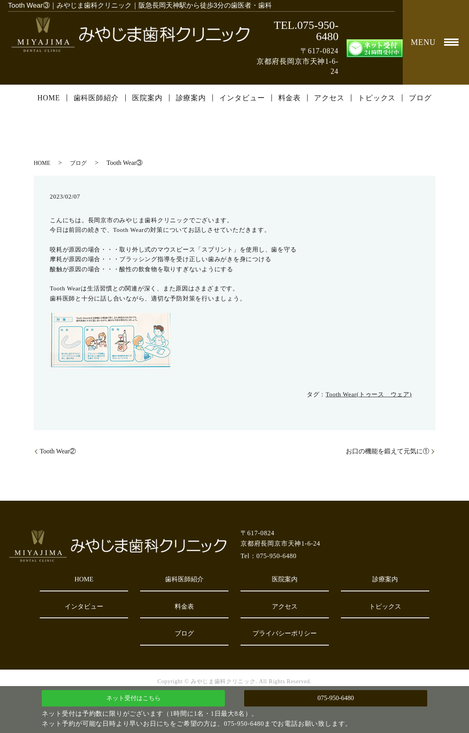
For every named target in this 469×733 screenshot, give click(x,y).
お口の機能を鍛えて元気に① (387, 451)
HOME (48, 98)
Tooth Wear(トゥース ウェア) (369, 394)
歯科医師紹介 (96, 98)
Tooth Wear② (58, 451)
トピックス (377, 98)
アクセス (329, 98)
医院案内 (147, 98)
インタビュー (242, 98)
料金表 (289, 98)
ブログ (420, 98)
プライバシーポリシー (285, 633)
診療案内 (191, 98)
